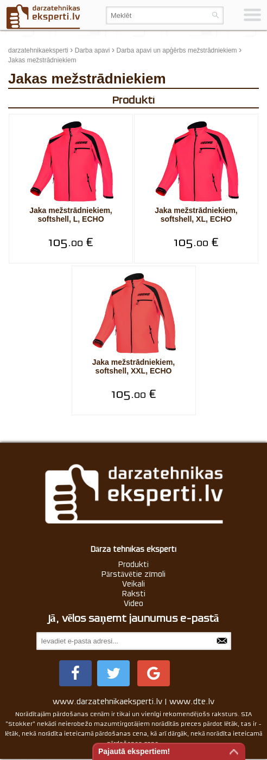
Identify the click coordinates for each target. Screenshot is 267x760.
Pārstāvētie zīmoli (133, 574)
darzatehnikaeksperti (38, 50)
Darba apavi (92, 50)
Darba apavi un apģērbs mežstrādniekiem (176, 50)
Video (133, 603)
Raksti (133, 593)
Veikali (133, 583)
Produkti (133, 564)
